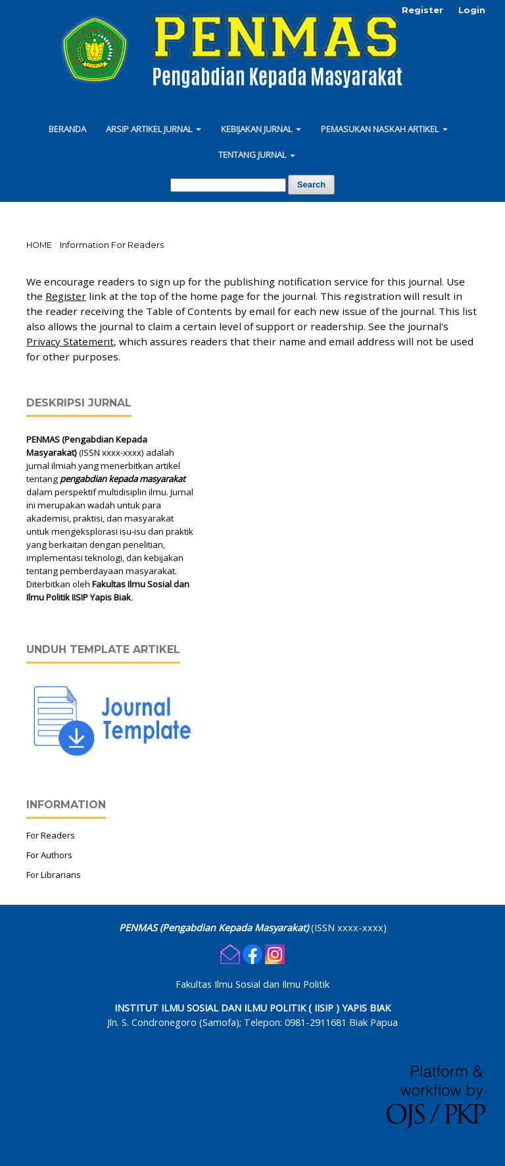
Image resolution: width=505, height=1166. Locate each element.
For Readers (50, 835)
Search (311, 184)
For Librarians (53, 875)
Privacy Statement (70, 341)
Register (422, 10)
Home (39, 245)
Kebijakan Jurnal (257, 129)
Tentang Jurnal (253, 154)
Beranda (67, 129)
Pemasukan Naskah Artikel (381, 129)
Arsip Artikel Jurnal (150, 129)
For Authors (49, 855)
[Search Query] (228, 185)
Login (471, 10)
